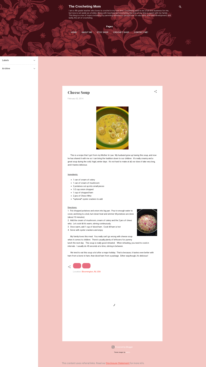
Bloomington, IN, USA (91, 271)
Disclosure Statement (118, 363)
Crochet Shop (121, 32)
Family (77, 265)
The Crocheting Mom (85, 6)
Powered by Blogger (122, 347)
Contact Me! (141, 32)
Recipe (86, 265)
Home (74, 32)
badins (128, 352)
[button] (155, 92)
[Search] (180, 7)
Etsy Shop (102, 32)
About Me (87, 32)
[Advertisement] (173, 86)
